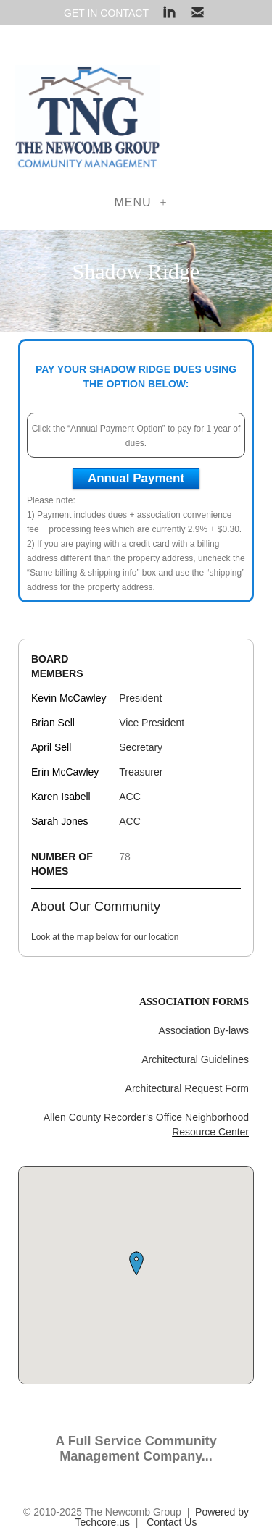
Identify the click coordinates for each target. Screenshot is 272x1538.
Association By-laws (204, 1030)
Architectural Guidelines (195, 1059)
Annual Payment (136, 478)
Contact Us (172, 1522)
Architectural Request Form (187, 1088)
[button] (136, 1263)
